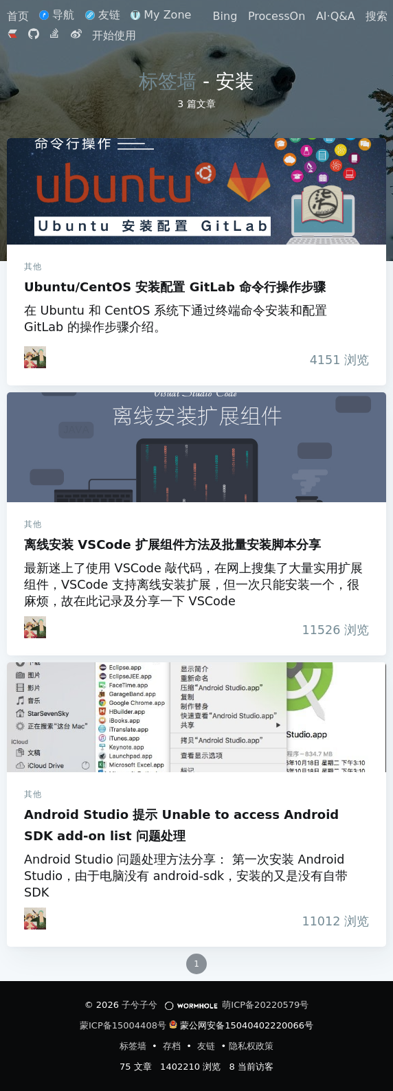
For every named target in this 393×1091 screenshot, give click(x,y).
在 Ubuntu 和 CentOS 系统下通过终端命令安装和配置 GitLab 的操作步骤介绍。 (175, 319)
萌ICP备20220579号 (265, 1005)
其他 (32, 266)
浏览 (335, 360)
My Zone (161, 14)
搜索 (377, 16)
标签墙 (167, 81)
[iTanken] (35, 357)
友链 (102, 14)
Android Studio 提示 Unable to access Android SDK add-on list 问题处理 (196, 717)
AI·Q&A (335, 16)
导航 (56, 14)
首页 (19, 16)
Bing (225, 16)
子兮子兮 (139, 1005)
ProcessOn (276, 16)
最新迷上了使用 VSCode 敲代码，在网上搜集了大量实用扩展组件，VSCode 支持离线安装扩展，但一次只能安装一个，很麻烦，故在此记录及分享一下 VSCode (193, 584)
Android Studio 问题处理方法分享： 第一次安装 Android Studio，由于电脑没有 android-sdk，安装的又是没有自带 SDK (186, 876)
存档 (173, 1046)
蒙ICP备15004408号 (123, 1025)
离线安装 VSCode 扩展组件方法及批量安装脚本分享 (196, 447)
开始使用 (114, 35)
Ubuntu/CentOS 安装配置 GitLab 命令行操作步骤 (196, 191)
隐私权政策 (251, 1046)
